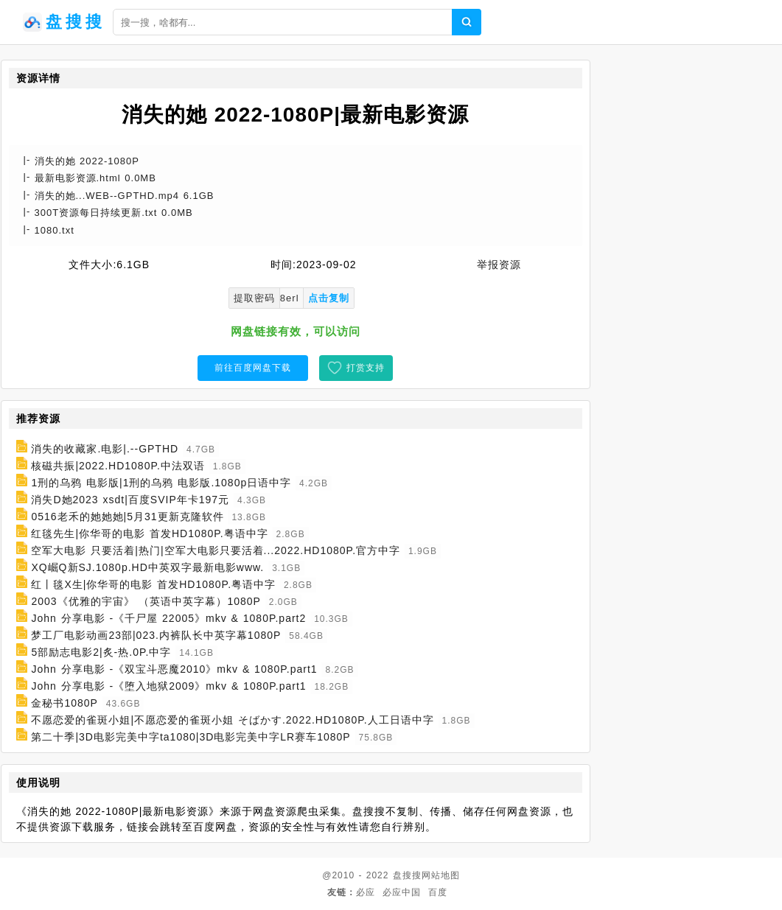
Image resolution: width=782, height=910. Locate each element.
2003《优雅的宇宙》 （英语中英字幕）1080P (146, 601)
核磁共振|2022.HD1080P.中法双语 (117, 466)
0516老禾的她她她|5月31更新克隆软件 (127, 516)
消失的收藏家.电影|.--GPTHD (104, 449)
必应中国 (402, 892)
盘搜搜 (407, 875)
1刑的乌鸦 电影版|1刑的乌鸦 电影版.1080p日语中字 (161, 483)
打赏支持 (365, 368)
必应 (365, 892)
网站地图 (441, 875)
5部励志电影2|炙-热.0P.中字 (101, 652)
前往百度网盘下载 (252, 368)
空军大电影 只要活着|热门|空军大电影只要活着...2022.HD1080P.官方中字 (215, 550)
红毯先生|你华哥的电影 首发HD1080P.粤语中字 (149, 533)
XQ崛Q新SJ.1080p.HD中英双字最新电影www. (147, 567)
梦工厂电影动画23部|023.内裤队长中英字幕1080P (156, 635)
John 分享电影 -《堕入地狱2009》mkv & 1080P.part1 (168, 686)
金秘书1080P (64, 703)
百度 (437, 892)
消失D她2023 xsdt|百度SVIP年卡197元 (130, 499)
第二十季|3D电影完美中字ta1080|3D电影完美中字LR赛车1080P (190, 737)
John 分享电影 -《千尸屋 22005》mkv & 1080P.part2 (168, 618)
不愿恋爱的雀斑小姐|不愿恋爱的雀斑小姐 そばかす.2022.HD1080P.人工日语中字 (232, 720)
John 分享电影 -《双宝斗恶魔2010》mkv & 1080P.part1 (174, 669)
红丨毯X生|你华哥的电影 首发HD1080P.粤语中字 (153, 584)
